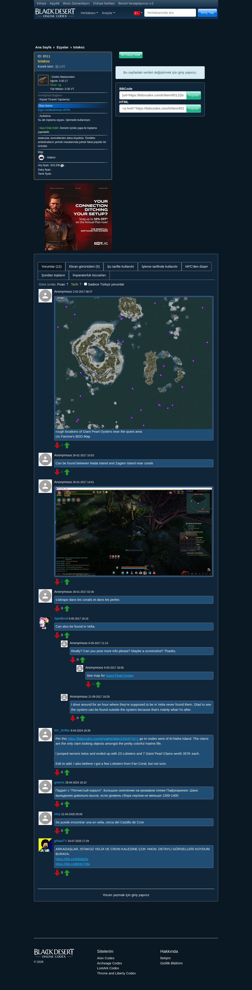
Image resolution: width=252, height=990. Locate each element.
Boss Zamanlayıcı (76, 3)
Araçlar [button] (108, 13)
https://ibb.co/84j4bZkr (72, 859)
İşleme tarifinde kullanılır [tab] (160, 266)
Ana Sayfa (43, 47)
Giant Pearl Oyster (119, 675)
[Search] (170, 13)
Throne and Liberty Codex (116, 973)
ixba (57, 814)
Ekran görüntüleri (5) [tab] (84, 266)
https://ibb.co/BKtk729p (73, 864)
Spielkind (61, 618)
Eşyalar (62, 47)
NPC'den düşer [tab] (196, 266)
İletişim (165, 958)
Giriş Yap (207, 12)
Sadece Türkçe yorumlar (106, 284)
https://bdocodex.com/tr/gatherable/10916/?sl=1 (103, 738)
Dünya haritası (104, 3)
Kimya (41, 3)
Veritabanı (89, 13)
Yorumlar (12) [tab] (51, 266)
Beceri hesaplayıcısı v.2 (135, 3)
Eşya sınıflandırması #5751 (54, 110)
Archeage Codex (109, 963)
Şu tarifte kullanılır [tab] (120, 266)
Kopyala (193, 95)
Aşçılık (55, 3)
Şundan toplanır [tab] (53, 275)
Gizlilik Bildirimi (171, 963)
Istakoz (51, 157)
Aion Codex (105, 958)
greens (59, 782)
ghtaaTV (60, 841)
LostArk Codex (108, 968)
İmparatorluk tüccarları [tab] (89, 275)
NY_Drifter (62, 730)
